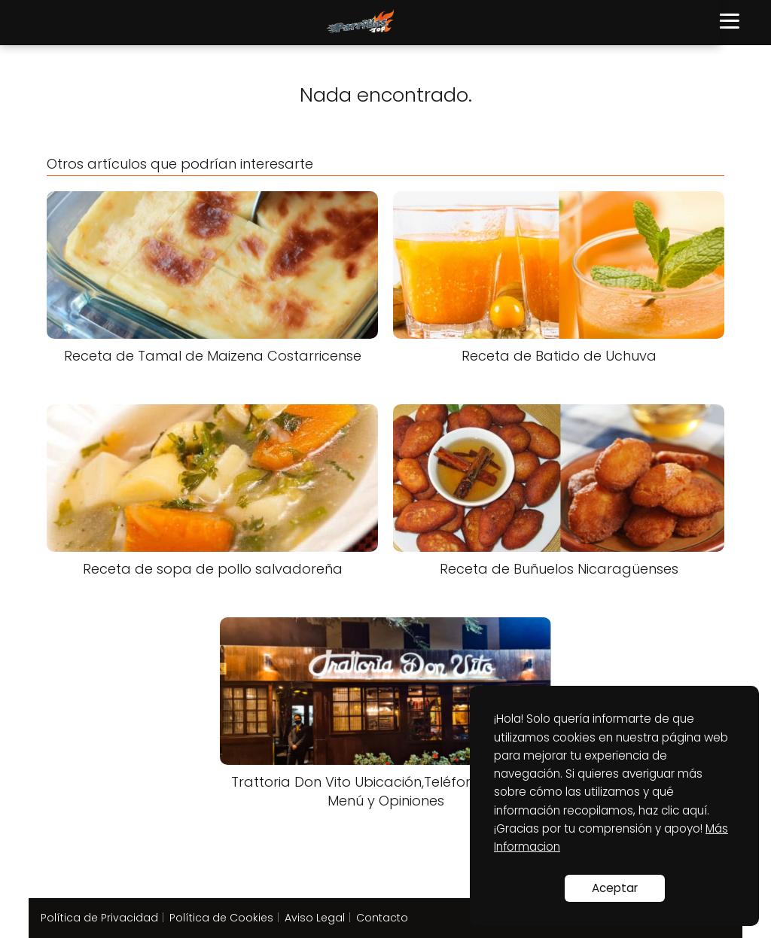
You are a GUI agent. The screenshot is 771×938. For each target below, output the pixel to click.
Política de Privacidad (99, 917)
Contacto (382, 917)
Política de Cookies (221, 917)
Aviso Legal (315, 917)
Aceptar (615, 888)
